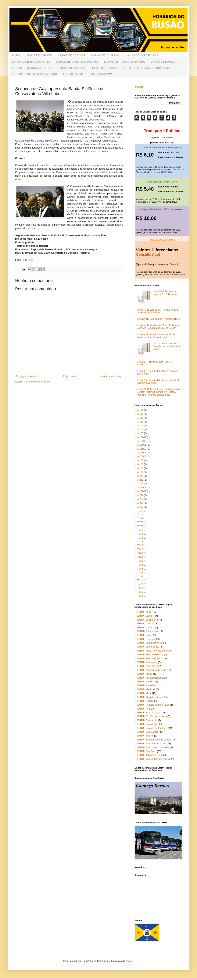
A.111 (140, 410)
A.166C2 (141, 456)
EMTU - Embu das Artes (149, 643)
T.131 (140, 510)
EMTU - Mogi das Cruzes (150, 697)
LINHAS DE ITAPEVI (162, 61)
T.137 (140, 514)
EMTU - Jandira (145, 681)
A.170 (140, 472)
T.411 (140, 580)
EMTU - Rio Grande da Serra (152, 716)
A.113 (140, 418)
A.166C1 (141, 452)
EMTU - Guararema (147, 662)
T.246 (140, 549)
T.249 (140, 557)
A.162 (140, 429)
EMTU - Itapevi (144, 674)
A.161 (140, 425)
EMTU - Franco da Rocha (150, 658)
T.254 (140, 568)
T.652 (140, 596)
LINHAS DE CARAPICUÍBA (141, 55)
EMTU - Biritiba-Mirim (148, 619)
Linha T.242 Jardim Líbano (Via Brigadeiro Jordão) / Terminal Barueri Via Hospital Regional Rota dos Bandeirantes (158, 392)
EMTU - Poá (143, 708)
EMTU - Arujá (144, 612)
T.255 (140, 572)
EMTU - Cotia (144, 635)
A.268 (140, 503)
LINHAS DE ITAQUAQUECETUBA (32, 67)
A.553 (140, 507)
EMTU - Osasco (145, 701)
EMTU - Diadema (146, 639)
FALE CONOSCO (101, 74)
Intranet (139, 87)
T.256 (140, 576)
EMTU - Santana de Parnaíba (152, 728)
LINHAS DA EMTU (74, 74)
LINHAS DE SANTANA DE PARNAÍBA (35, 74)
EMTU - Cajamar (145, 627)
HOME (16, 55)
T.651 (140, 592)
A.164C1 (141, 437)
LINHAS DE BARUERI (39, 55)
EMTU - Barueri (145, 615)
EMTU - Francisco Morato (150, 654)
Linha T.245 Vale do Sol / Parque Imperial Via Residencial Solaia (158, 311)
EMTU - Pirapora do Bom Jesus (153, 704)
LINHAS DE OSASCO (104, 67)
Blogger (129, 961)
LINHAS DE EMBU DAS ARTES (31, 61)
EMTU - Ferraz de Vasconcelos (153, 650)
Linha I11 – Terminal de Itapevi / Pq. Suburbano (165, 292)
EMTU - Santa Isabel (147, 724)
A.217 (140, 495)
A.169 (140, 468)
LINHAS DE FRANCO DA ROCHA (124, 61)
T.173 (140, 526)
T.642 (140, 588)
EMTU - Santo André (147, 732)
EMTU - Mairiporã (146, 689)
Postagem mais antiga (111, 376)
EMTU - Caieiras (145, 623)
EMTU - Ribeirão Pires (148, 712)
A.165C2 (141, 449)
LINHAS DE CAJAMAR (71, 55)
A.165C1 (141, 445)
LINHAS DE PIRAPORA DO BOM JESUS (146, 67)
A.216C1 (141, 487)
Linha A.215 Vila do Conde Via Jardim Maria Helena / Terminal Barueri (156, 335)
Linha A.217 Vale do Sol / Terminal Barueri (158, 319)
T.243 (140, 538)
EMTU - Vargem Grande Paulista (153, 759)
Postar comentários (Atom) (37, 381)
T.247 (140, 553)
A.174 (140, 475)
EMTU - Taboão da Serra (150, 755)
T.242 (140, 534)
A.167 (140, 460)
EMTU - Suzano (145, 735)
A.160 (140, 421)
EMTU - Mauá (144, 693)
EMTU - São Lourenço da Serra (153, 747)
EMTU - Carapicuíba (147, 631)
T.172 (140, 522)
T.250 (140, 561)
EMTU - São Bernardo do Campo (154, 739)
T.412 (140, 584)
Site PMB (28, 259)
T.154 (140, 518)
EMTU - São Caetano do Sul (151, 743)
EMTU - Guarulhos (146, 666)
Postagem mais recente (28, 376)
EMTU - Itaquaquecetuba (150, 678)
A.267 (140, 499)
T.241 (140, 530)
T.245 (140, 545)
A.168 (140, 464)
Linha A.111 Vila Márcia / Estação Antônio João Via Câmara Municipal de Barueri (158, 326)
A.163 (140, 433)
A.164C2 (141, 441)
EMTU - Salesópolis (147, 720)
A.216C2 (141, 491)
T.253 (140, 564)
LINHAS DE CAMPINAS (105, 55)
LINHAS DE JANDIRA (72, 67)
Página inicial (70, 376)
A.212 (140, 479)
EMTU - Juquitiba (146, 685)
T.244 (140, 541)
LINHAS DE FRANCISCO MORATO (77, 61)
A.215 (140, 483)
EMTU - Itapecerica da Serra (151, 670)
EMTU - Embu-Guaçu (148, 646)
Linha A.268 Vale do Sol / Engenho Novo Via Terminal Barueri (167, 346)
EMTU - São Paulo (146, 751)
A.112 (140, 414)
